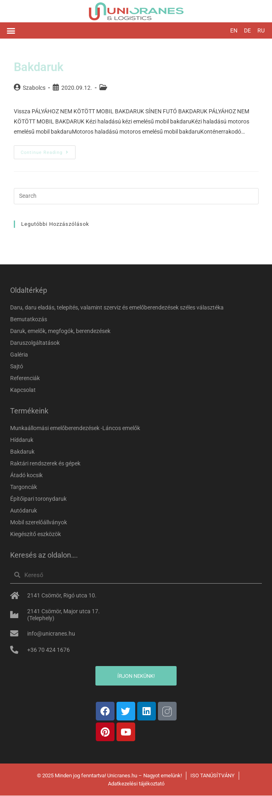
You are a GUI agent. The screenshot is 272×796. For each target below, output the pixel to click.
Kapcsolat (23, 390)
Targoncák (23, 487)
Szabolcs (34, 88)
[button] (10, 30)
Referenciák (25, 378)
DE (247, 30)
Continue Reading (48, 151)
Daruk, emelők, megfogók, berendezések (60, 331)
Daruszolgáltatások (35, 343)
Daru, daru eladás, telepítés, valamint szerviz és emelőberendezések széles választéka (117, 308)
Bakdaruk (40, 67)
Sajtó (16, 366)
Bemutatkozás (28, 319)
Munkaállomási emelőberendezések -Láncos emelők (75, 428)
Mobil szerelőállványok (38, 522)
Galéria (19, 355)
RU (261, 30)
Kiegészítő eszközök (35, 534)
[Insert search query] (136, 196)
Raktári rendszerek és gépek (45, 464)
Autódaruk (23, 511)
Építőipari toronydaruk (38, 499)
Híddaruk (21, 440)
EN (233, 30)
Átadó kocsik (26, 475)
